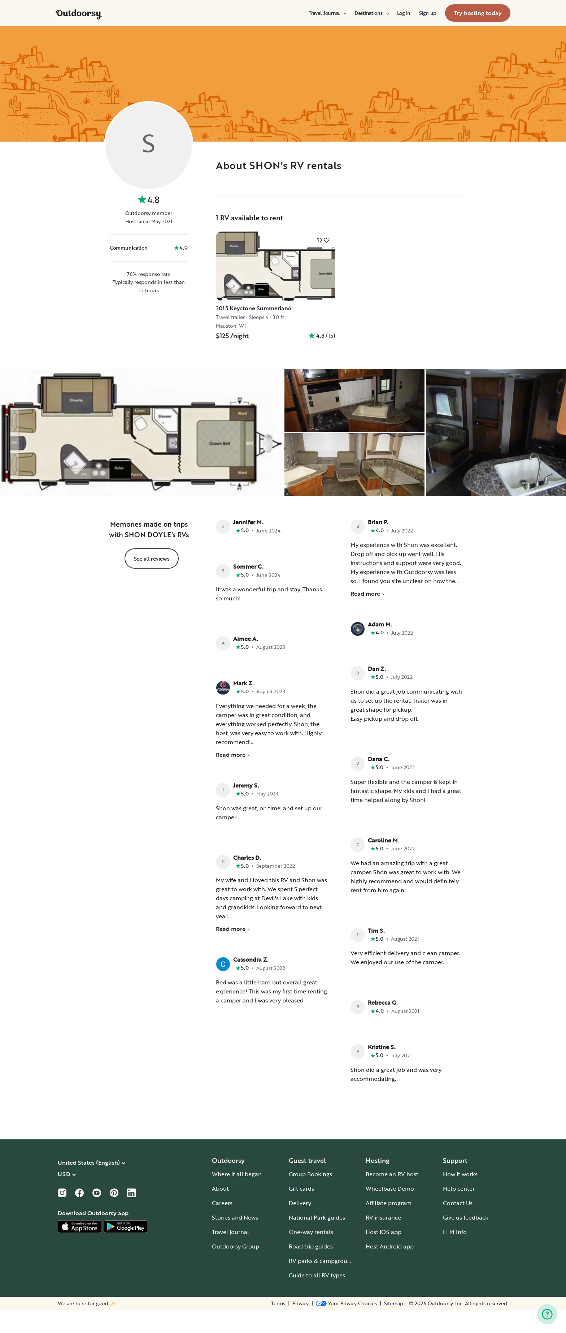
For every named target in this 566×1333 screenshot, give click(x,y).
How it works (460, 1197)
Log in (403, 13)
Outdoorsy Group (235, 1269)
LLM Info (455, 1255)
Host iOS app (383, 1255)
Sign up (427, 13)
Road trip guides (311, 1269)
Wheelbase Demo (390, 1211)
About (220, 1211)
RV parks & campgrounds (323, 1284)
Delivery (300, 1226)
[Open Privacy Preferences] (346, 1326)
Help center (459, 1211)
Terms (278, 1326)
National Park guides (317, 1240)
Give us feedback (465, 1240)
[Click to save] (323, 240)
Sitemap (393, 1326)
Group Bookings (310, 1197)
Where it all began (237, 1197)
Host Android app (390, 1269)
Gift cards (301, 1211)
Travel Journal (327, 13)
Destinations (371, 13)
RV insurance (383, 1240)
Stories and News (235, 1240)
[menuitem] (327, 13)
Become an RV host (392, 1197)
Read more (233, 777)
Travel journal (230, 1255)
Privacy (300, 1326)
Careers (222, 1226)
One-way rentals (311, 1255)
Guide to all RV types (317, 1298)
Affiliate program (389, 1226)
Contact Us (458, 1226)
